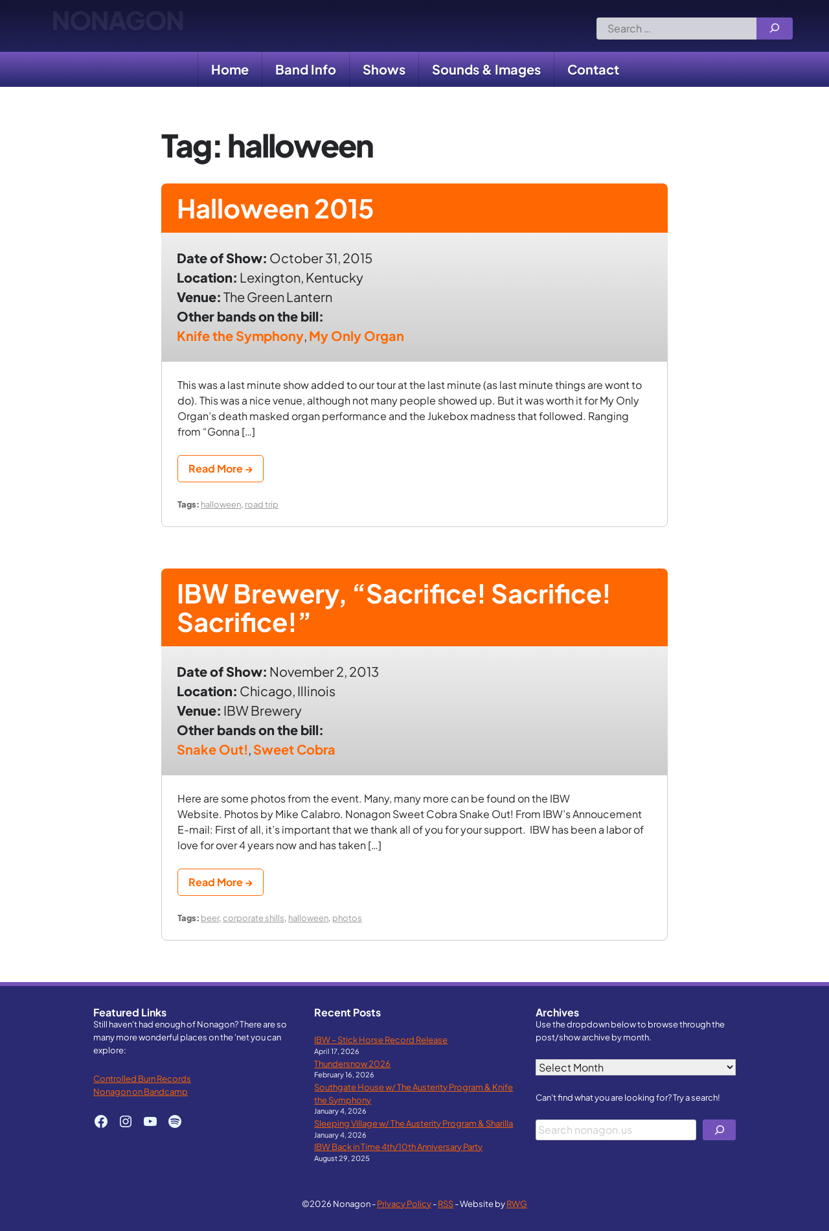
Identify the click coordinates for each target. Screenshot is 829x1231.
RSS (445, 1203)
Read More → (220, 468)
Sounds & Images (486, 69)
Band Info (305, 69)
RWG (516, 1203)
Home (230, 69)
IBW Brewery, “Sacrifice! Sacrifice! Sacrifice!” (394, 607)
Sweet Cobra (294, 749)
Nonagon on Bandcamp (140, 1091)
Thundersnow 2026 (352, 1063)
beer (210, 917)
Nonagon (117, 25)
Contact (593, 69)
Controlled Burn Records (142, 1078)
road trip (261, 504)
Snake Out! (212, 749)
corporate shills (253, 917)
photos (347, 917)
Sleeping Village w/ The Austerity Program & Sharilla (413, 1123)
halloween (221, 504)
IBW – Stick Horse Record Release (381, 1039)
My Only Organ (356, 335)
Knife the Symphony (240, 335)
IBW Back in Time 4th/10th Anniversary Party (398, 1146)
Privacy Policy (404, 1203)
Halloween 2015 (275, 207)
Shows (384, 69)
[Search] (774, 29)
